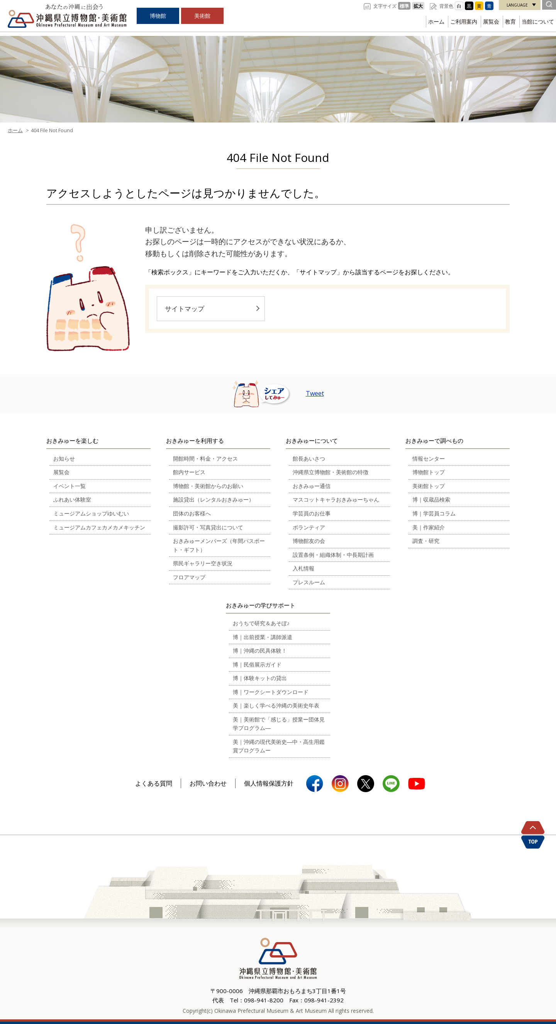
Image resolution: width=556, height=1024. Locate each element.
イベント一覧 (69, 486)
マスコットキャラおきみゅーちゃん (336, 499)
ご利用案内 (463, 21)
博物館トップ (428, 472)
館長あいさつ (309, 458)
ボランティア (309, 527)
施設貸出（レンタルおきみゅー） (213, 499)
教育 (510, 21)
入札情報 (303, 568)
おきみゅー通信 (312, 486)
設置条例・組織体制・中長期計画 (333, 554)
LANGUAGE (517, 5)
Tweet (315, 393)
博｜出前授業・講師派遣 (262, 637)
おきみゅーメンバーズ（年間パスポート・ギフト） (219, 545)
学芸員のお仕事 (312, 513)
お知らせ (64, 458)
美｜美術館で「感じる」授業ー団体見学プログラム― (279, 724)
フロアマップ (189, 577)
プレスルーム (309, 582)
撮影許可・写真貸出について (208, 527)
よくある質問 (153, 783)
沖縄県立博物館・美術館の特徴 (330, 472)
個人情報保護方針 (268, 783)
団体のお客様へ (192, 513)
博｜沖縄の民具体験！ (260, 650)
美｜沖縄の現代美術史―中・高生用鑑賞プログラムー (279, 746)
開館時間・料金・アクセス (205, 458)
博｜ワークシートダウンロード (271, 692)
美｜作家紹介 (428, 527)
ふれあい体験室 (72, 499)
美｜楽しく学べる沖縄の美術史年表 (276, 705)
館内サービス (189, 472)
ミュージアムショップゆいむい (91, 513)
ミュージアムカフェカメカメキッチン (99, 527)
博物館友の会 (309, 540)
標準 (404, 6)
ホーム (436, 21)
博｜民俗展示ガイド (257, 664)
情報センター (428, 458)
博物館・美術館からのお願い (208, 486)
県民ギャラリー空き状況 (202, 563)
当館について (538, 21)
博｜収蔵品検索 (431, 499)
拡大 (418, 6)
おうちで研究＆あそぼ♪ (261, 623)
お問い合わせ (208, 783)
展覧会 (491, 21)
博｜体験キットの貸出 (260, 678)
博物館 (158, 15)
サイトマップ (184, 308)
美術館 (202, 15)
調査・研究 (425, 540)
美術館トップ (428, 486)
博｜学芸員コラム (434, 513)
